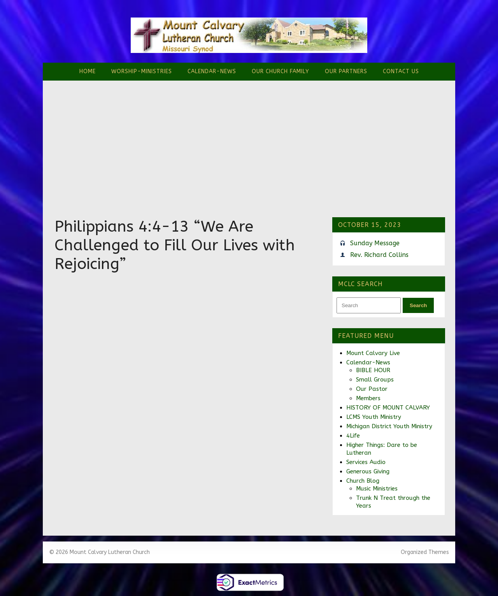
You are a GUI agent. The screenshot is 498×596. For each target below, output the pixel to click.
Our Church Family (280, 71)
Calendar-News (212, 71)
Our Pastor (372, 388)
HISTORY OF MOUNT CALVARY (388, 407)
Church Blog (362, 480)
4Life (353, 435)
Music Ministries (377, 488)
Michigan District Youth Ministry (389, 426)
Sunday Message (375, 243)
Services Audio (366, 462)
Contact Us (401, 71)
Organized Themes (425, 552)
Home (87, 71)
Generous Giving (367, 471)
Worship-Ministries (141, 71)
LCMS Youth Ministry (373, 416)
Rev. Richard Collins (379, 254)
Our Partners (346, 71)
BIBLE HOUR (373, 370)
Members (368, 398)
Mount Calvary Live (373, 353)
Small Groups (375, 379)
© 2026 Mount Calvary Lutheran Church (99, 552)
